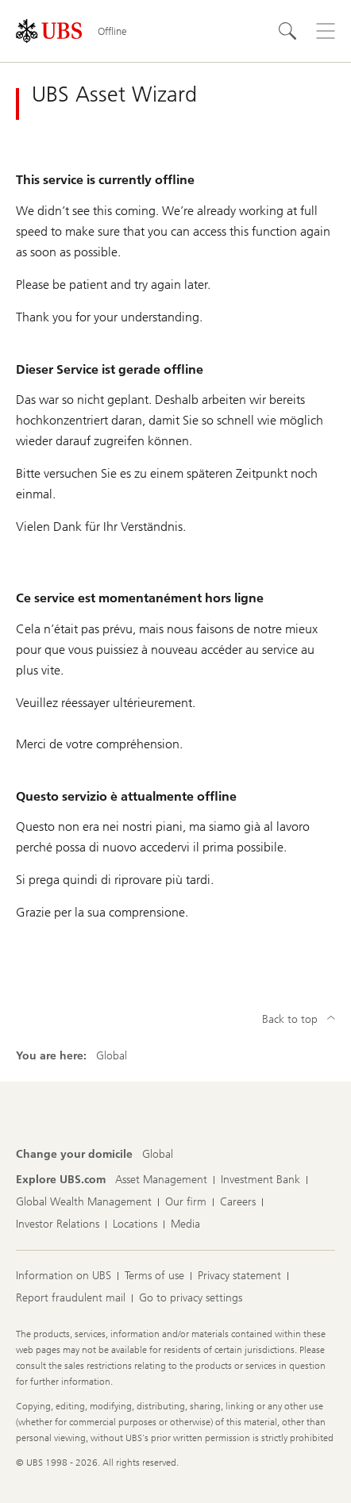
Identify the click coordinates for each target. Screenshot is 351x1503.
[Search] (287, 30)
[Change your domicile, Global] (157, 1154)
